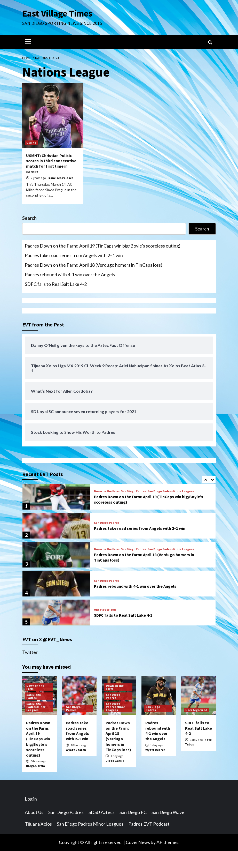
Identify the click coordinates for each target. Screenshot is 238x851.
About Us (34, 812)
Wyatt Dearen (76, 750)
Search (29, 218)
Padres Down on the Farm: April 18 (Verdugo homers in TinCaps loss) (93, 265)
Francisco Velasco (60, 178)
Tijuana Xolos (38, 824)
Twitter (30, 652)
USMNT (31, 143)
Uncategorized (105, 609)
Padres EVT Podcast (149, 824)
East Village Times (57, 13)
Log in (31, 799)
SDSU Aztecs (102, 812)
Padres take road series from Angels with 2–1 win (74, 255)
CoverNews (138, 842)
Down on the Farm (107, 491)
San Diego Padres (133, 491)
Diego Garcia (35, 766)
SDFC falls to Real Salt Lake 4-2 (56, 284)
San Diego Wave (168, 812)
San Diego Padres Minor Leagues (170, 491)
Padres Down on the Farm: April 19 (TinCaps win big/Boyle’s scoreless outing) (102, 246)
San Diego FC (133, 812)
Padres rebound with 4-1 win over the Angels (70, 274)
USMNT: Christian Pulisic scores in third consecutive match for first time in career (51, 163)
